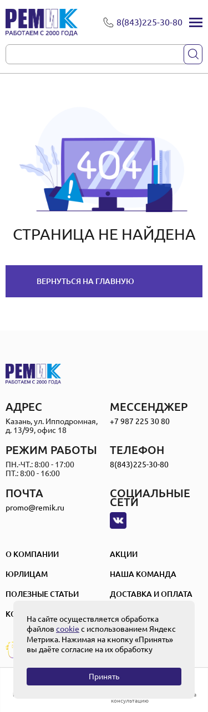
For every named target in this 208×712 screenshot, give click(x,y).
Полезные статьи (42, 594)
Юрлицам (27, 574)
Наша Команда (143, 574)
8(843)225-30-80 (139, 464)
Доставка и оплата (151, 594)
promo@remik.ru (35, 507)
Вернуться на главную (85, 281)
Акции (124, 554)
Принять (104, 676)
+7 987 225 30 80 (140, 421)
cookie (67, 629)
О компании (32, 554)
